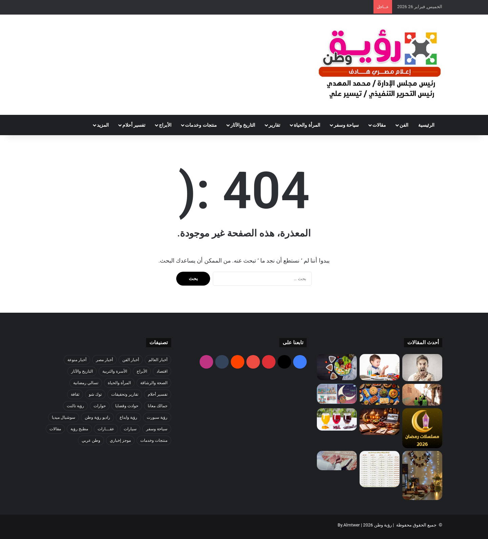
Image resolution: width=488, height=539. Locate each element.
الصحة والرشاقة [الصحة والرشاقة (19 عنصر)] (153, 382)
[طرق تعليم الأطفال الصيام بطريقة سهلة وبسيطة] (380, 367)
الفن (404, 125)
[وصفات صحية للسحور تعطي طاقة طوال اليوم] (337, 367)
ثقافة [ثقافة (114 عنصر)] (75, 394)
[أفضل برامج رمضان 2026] (422, 428)
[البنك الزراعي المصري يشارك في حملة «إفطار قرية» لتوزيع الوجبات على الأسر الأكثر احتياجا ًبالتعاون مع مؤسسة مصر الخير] (422, 395)
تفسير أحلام (133, 125)
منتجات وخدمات (201, 125)
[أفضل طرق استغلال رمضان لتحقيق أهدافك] (380, 421)
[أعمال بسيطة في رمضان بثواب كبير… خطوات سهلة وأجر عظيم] (337, 460)
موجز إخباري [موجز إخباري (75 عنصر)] (120, 440)
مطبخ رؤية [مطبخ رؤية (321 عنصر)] (79, 429)
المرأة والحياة (307, 125)
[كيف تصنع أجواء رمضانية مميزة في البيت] (422, 475)
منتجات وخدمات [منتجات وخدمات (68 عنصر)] (153, 440)
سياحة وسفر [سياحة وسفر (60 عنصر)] (156, 429)
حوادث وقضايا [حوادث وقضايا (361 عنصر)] (126, 405)
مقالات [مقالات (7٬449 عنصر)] (55, 429)
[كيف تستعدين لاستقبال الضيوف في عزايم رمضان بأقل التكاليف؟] (380, 394)
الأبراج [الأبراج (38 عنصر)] (142, 371)
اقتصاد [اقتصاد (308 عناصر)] (162, 371)
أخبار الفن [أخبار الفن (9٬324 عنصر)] (130, 359)
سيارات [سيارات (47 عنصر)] (130, 429)
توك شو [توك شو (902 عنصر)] (95, 394)
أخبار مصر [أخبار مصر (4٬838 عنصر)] (104, 359)
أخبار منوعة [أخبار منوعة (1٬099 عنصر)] (76, 359)
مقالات (379, 125)
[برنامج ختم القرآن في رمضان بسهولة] (380, 469)
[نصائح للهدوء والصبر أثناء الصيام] (422, 367)
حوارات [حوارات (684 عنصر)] (100, 405)
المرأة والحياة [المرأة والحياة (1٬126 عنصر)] (119, 382)
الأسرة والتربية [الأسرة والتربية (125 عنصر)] (114, 371)
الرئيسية (428, 125)
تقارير (274, 125)
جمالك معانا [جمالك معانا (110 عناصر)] (157, 405)
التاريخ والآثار (242, 125)
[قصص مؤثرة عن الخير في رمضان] (337, 394)
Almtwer (351, 524)
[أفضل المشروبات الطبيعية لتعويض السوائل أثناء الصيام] (337, 419)
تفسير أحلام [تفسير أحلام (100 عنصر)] (157, 394)
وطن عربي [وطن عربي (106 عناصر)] (91, 440)
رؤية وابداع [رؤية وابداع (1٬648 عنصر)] (128, 417)
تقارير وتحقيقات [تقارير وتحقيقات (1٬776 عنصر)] (124, 394)
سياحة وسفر (346, 125)
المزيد (103, 125)
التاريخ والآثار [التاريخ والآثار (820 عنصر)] (82, 371)
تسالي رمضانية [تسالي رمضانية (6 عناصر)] (85, 382)
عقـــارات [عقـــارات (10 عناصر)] (106, 429)
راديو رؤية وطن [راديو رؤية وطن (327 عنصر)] (97, 417)
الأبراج (165, 125)
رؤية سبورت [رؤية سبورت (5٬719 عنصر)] (157, 417)
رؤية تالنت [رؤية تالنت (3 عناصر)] (75, 405)
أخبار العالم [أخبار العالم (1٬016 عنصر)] (157, 359)
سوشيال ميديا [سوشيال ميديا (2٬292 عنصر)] (63, 417)
